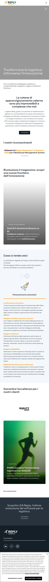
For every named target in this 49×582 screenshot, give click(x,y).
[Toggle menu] (46, 3)
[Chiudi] (47, 554)
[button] (24, 132)
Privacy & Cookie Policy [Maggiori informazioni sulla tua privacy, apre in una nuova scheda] (32, 573)
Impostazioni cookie (15, 578)
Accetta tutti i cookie (33, 578)
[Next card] (27, 276)
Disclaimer (24, 155)
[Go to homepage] (12, 3)
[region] (24, 567)
